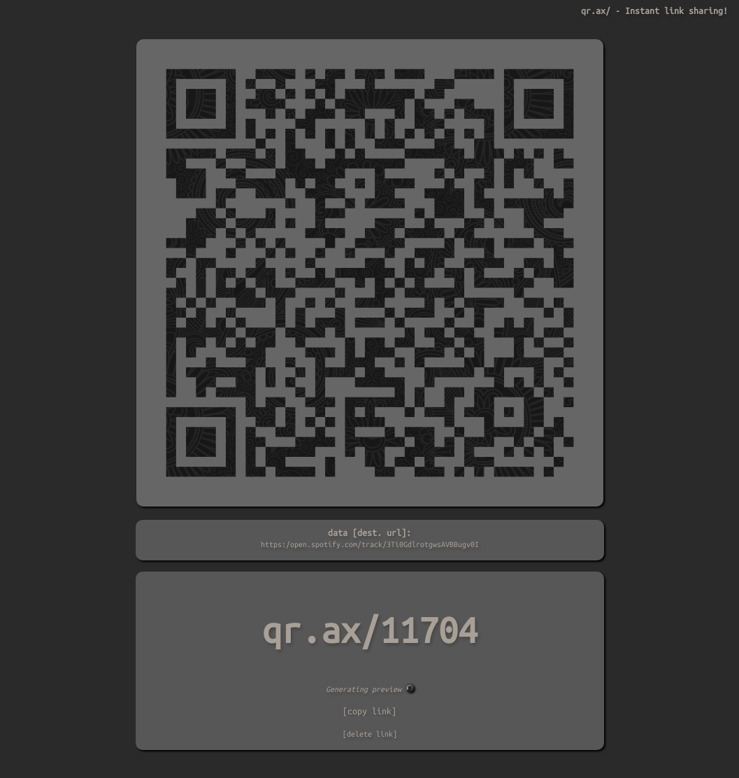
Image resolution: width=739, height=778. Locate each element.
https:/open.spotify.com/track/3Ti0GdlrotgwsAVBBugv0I (370, 544)
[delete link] (370, 734)
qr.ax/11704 (370, 630)
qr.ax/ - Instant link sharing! (654, 10)
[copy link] (369, 711)
